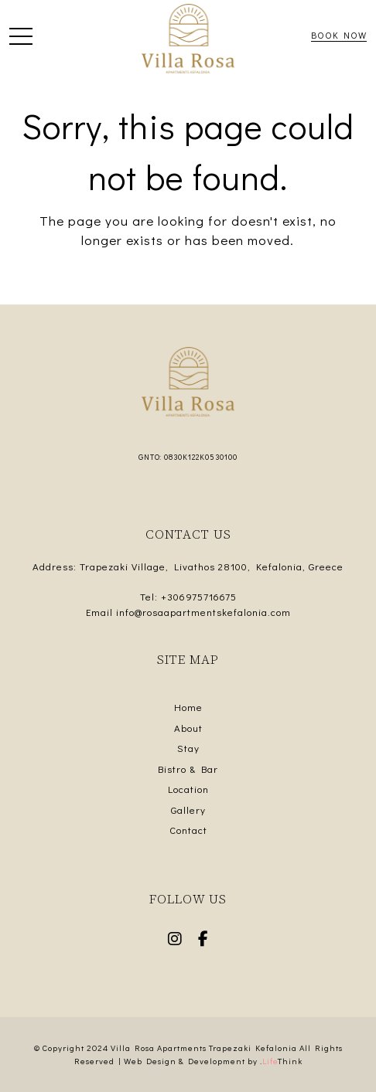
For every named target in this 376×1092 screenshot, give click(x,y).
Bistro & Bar (188, 768)
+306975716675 (199, 596)
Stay (188, 747)
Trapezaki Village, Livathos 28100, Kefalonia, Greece (212, 566)
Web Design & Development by (213, 1060)
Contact (188, 829)
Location (188, 788)
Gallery (188, 809)
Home (188, 706)
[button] (20, 39)
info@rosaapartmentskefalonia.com (203, 611)
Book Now (339, 35)
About (188, 727)
